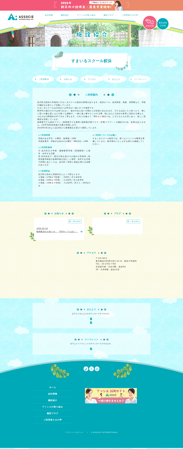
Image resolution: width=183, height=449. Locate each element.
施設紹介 (65, 15)
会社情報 (49, 15)
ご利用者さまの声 (130, 15)
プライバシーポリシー (74, 433)
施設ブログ (109, 15)
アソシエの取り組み (86, 15)
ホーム (52, 388)
